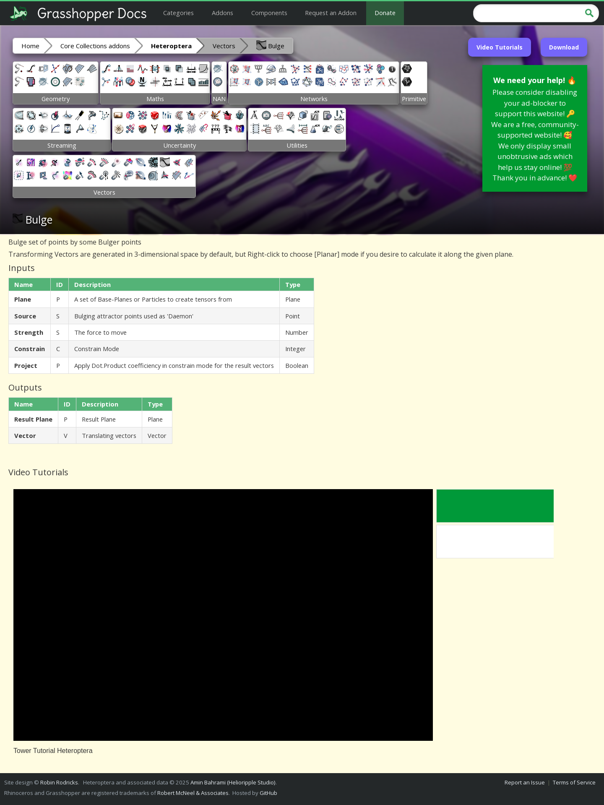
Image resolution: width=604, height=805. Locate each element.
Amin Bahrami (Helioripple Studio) (233, 782)
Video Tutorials (499, 47)
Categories (178, 12)
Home (30, 46)
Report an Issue (525, 782)
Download (564, 47)
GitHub (268, 793)
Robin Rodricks (59, 782)
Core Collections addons (95, 46)
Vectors (224, 46)
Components (269, 12)
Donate (385, 12)
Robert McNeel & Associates (193, 793)
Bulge (270, 45)
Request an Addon (331, 12)
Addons (222, 12)
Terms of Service (574, 782)
